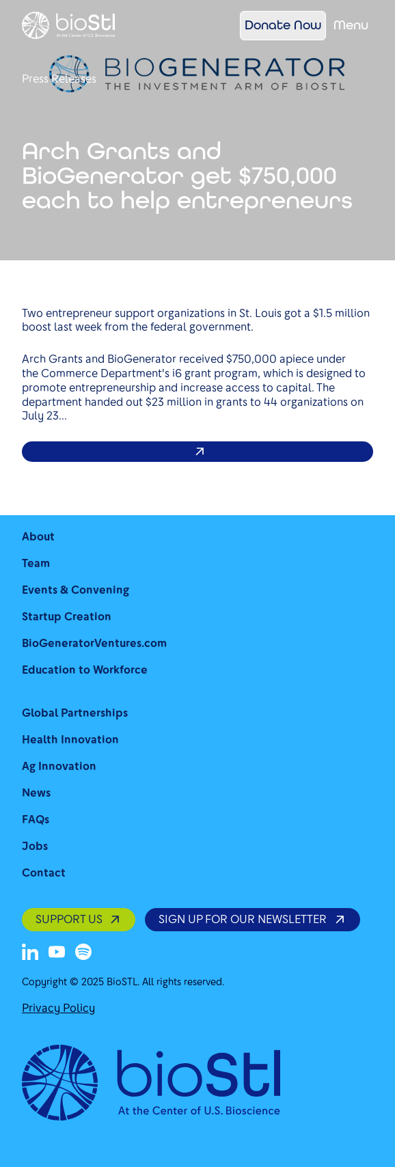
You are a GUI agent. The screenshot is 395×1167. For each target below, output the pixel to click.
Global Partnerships (75, 713)
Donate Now (283, 25)
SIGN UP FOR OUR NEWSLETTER (252, 919)
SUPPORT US (79, 919)
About (38, 537)
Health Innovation (70, 739)
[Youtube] (57, 952)
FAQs (35, 819)
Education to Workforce (85, 670)
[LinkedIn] (30, 952)
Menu (350, 25)
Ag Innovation (59, 766)
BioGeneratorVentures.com (94, 643)
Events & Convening (75, 590)
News (36, 793)
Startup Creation (66, 616)
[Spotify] (83, 952)
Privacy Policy (58, 1008)
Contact (44, 873)
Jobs (35, 846)
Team (36, 563)
